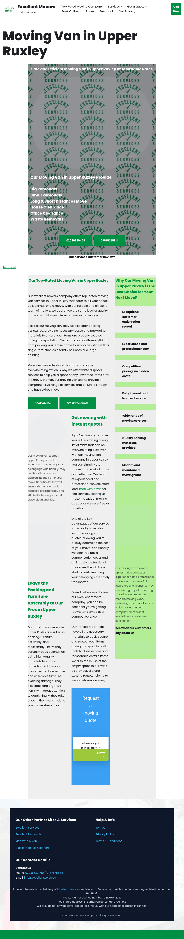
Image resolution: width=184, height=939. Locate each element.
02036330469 (75, 240)
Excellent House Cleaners (32, 848)
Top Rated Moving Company (82, 6)
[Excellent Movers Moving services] (29, 9)
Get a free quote (78, 403)
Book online (43, 403)
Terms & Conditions (109, 841)
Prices (90, 11)
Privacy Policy (105, 834)
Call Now (176, 9)
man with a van (90, 489)
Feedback (107, 11)
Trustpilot (9, 267)
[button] (121, 6)
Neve (6, 934)
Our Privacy (127, 11)
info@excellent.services (40, 877)
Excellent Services (27, 827)
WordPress (37, 934)
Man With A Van (26, 841)
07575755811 (109, 240)
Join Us (100, 827)
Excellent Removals (28, 834)
